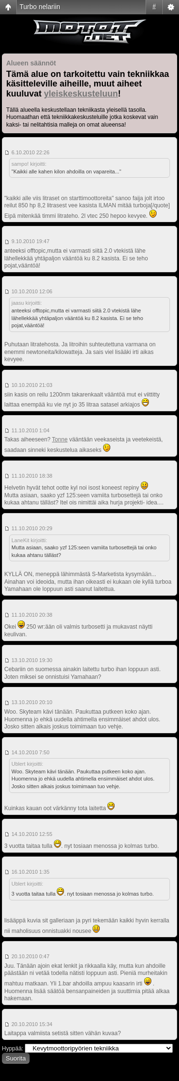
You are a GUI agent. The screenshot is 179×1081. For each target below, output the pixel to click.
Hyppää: (12, 1048)
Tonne (60, 439)
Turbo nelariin (40, 7)
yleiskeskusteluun (81, 93)
